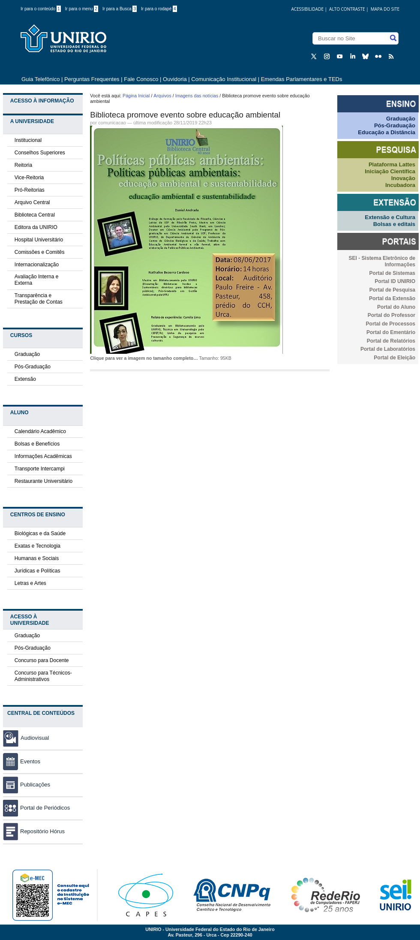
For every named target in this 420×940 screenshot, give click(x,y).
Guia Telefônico (40, 79)
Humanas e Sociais (37, 558)
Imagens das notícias (197, 95)
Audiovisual (35, 738)
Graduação (27, 354)
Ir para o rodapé (159, 9)
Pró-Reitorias (30, 190)
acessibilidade (307, 9)
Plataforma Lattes (392, 164)
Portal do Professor (391, 315)
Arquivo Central (32, 202)
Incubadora (400, 185)
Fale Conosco (141, 79)
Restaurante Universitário (43, 481)
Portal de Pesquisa (392, 290)
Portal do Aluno (396, 307)
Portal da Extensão (392, 298)
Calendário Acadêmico (40, 431)
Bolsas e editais (394, 224)
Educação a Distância (386, 132)
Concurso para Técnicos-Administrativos (43, 676)
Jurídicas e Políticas (37, 571)
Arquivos (162, 95)
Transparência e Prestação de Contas (39, 298)
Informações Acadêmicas (43, 456)
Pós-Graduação (33, 367)
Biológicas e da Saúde (40, 533)
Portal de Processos (390, 324)
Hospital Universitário (39, 240)
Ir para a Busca (119, 9)
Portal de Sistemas (392, 273)
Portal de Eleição (394, 358)
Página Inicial (136, 95)
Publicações (26, 784)
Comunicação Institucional (223, 79)
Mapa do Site (385, 9)
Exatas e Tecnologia (37, 546)
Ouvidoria (175, 79)
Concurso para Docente (42, 660)
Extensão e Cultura (390, 217)
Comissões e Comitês (40, 252)
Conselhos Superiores (40, 153)
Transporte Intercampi (40, 469)
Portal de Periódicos (36, 807)
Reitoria (23, 165)
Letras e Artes (30, 583)
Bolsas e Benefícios (37, 444)
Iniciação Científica (390, 171)
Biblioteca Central (35, 215)
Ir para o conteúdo (41, 9)
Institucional (28, 140)
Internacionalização (37, 265)
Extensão (25, 379)
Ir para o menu (81, 9)
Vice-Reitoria (29, 178)
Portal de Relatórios (391, 341)
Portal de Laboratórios (387, 349)
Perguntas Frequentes (92, 79)
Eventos (21, 761)
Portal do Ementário (390, 332)
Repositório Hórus (34, 831)
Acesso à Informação (42, 101)
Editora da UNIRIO (36, 227)
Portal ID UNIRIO (395, 281)
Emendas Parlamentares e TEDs (301, 79)
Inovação (403, 178)
